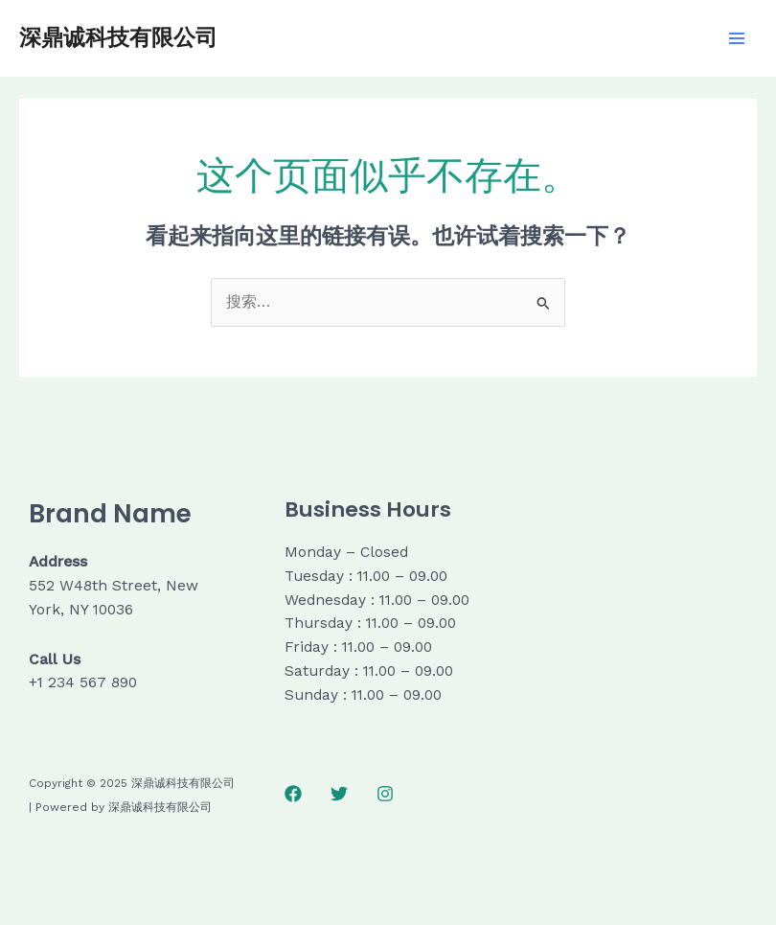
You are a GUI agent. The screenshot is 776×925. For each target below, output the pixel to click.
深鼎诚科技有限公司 (118, 37)
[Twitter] (339, 793)
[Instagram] (385, 793)
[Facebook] (293, 793)
